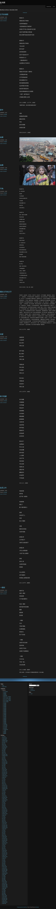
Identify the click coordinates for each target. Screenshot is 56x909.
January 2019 (4, 760)
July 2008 (3, 889)
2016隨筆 (4, 714)
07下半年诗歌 (5, 691)
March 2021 (4, 744)
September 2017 (4, 775)
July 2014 (3, 816)
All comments (33, 690)
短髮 (1, 334)
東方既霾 (3, 396)
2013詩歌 (4, 705)
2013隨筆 (4, 706)
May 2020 (3, 750)
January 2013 (4, 837)
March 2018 (4, 768)
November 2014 (4, 811)
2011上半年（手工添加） (7, 699)
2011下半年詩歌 (5, 701)
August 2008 (4, 888)
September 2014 (4, 813)
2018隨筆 (4, 719)
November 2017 (4, 773)
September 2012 (4, 842)
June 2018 (4, 764)
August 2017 (4, 777)
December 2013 (4, 825)
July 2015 (3, 802)
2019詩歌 (4, 720)
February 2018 (4, 769)
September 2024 (4, 740)
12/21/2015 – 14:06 (3, 336)
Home (54, 6)
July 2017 (3, 778)
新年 (1, 110)
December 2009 (4, 869)
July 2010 (3, 860)
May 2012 (3, 847)
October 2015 (4, 798)
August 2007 (4, 903)
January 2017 (4, 784)
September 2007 (4, 902)
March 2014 (4, 821)
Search (30, 683)
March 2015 (4, 807)
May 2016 (3, 793)
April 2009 (3, 879)
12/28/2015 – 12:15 (3, 112)
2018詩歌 (4, 718)
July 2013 (3, 830)
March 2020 (4, 753)
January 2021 (4, 745)
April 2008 (3, 893)
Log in (31, 693)
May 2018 (3, 765)
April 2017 (3, 782)
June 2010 (4, 861)
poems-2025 (5, 725)
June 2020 (4, 749)
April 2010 (3, 864)
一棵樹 (2, 587)
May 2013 (3, 832)
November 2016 (4, 787)
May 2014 (3, 818)
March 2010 (4, 865)
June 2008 (4, 890)
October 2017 (4, 774)
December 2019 (4, 754)
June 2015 (4, 803)
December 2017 (4, 772)
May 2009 (3, 878)
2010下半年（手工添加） (7, 696)
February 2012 (4, 850)
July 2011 (3, 859)
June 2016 (4, 792)
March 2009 (4, 880)
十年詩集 (4, 730)
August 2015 (4, 801)
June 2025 (4, 736)
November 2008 (4, 885)
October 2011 (4, 855)
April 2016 (3, 794)
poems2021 (5, 728)
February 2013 (4, 836)
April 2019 (3, 758)
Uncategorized (5, 729)
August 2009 (4, 874)
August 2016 (4, 789)
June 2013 (4, 831)
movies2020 (5, 724)
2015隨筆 (5, 141)
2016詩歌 (4, 713)
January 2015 (4, 808)
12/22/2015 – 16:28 (3, 191)
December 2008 (4, 884)
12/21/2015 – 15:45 (3, 294)
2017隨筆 (4, 716)
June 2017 (4, 779)
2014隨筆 (4, 709)
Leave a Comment (3, 20)
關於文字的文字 (6, 292)
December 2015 (4, 797)
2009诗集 (4, 694)
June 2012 (4, 846)
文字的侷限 (4, 14)
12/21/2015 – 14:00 (3, 399)
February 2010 (4, 866)
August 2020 (4, 748)
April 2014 (3, 820)
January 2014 (4, 823)
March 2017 (4, 783)
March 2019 (4, 759)
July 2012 (3, 845)
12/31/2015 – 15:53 (3, 17)
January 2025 (4, 739)
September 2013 (4, 827)
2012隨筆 (4, 704)
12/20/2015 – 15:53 (3, 490)
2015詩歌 (5, 18)
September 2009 (4, 873)
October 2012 (4, 841)
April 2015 (3, 806)
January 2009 (4, 883)
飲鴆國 (2, 2)
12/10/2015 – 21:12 (3, 590)
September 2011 (4, 856)
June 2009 (4, 876)
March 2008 (4, 894)
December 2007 (4, 898)
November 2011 (4, 854)
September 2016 (4, 788)
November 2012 (4, 840)
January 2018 (4, 770)
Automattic (37, 907)
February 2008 (4, 895)
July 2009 (3, 875)
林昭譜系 (4, 733)
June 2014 (4, 817)
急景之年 (3, 488)
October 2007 (4, 900)
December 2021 (4, 741)
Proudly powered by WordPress (22, 907)
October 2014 (4, 812)
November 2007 (4, 899)
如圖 (1, 137)
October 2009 (4, 871)
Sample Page (49, 6)
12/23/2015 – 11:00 (3, 167)
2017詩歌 (4, 715)
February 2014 (4, 822)
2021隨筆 (4, 723)
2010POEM (5, 695)
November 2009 (4, 870)
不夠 (1, 189)
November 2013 (4, 826)
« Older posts (25, 12)
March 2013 (4, 835)
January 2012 (4, 851)
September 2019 (4, 755)
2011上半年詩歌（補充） (7, 700)
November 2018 (4, 763)
